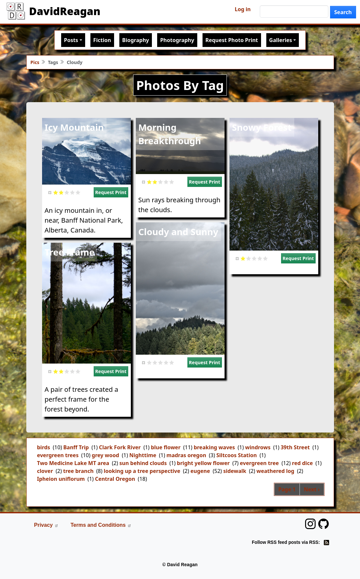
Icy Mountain (74, 127)
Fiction (102, 40)
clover (45, 471)
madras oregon (186, 455)
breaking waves (214, 447)
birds (43, 447)
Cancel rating (50, 192)
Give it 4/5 (72, 192)
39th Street (295, 447)
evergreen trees (58, 455)
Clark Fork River (120, 447)
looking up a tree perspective (142, 471)
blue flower (165, 447)
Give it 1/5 (56, 192)
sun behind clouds (143, 463)
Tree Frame (70, 252)
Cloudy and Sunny (178, 232)
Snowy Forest (262, 127)
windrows (258, 447)
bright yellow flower (203, 463)
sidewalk (234, 471)
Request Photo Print (231, 40)
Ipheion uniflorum (61, 478)
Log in (243, 9)
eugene (200, 471)
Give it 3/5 (67, 192)
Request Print (111, 192)
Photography (177, 40)
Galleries (280, 40)
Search (343, 12)
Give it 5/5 (78, 192)
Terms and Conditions (101, 525)
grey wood (105, 455)
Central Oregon (115, 478)
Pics (35, 62)
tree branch (78, 471)
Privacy (46, 525)
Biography (135, 40)
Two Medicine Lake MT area (73, 463)
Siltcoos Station (236, 455)
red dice (302, 463)
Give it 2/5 (61, 192)
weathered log (275, 471)
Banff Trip (76, 447)
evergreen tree (259, 463)
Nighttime (142, 455)
